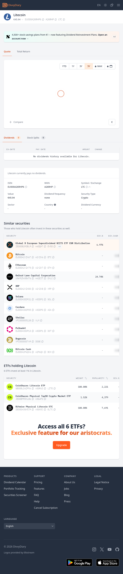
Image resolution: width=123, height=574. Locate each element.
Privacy (98, 488)
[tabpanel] (61, 94)
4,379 (105, 397)
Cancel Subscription (46, 508)
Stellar (20, 317)
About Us (69, 482)
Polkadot (21, 327)
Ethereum (21, 264)
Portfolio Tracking (14, 488)
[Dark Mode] (105, 5)
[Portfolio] (112, 5)
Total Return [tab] (23, 51)
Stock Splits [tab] (36, 137)
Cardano (20, 306)
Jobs (66, 488)
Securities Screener (15, 495)
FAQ (36, 495)
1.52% (84, 397)
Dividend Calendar (15, 482)
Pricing (38, 482)
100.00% (82, 386)
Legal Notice (101, 482)
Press (67, 501)
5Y (88, 66)
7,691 (105, 407)
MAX (98, 66)
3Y (81, 66)
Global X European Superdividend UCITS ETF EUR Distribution (53, 242)
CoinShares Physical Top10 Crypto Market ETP (43, 395)
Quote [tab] (7, 51)
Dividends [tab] (12, 137)
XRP (17, 285)
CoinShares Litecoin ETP (30, 385)
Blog (67, 495)
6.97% (100, 244)
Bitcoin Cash (23, 348)
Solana (19, 296)
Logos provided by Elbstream (19, 552)
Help (37, 501)
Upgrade (61, 445)
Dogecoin (21, 338)
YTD (64, 66)
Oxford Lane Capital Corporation (35, 275)
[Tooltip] (54, 204)
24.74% (99, 276)
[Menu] (118, 5)
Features (39, 488)
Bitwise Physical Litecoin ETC (34, 406)
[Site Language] (99, 5)
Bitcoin (20, 254)
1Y (73, 66)
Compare (16, 122)
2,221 (105, 386)
